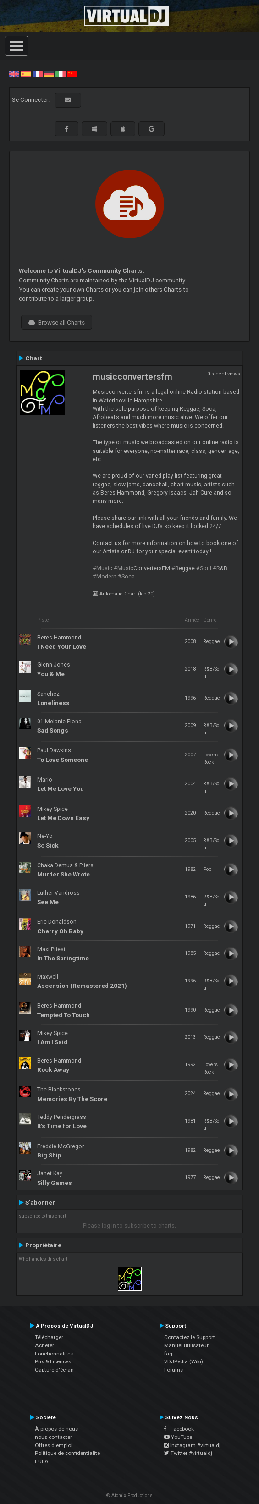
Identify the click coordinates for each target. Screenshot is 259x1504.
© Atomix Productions (129, 1495)
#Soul (203, 568)
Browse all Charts (56, 322)
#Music (102, 568)
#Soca (126, 576)
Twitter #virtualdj (188, 1453)
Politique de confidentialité (67, 1453)
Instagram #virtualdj (192, 1445)
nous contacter (53, 1437)
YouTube (178, 1437)
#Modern (104, 576)
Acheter (44, 1345)
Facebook (179, 1429)
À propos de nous (56, 1429)
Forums (173, 1369)
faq (168, 1353)
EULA (42, 1461)
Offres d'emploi (53, 1445)
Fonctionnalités (54, 1353)
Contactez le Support (189, 1337)
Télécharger (49, 1337)
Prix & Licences (53, 1361)
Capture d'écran (54, 1369)
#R (175, 568)
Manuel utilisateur (186, 1345)
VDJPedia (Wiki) (183, 1361)
